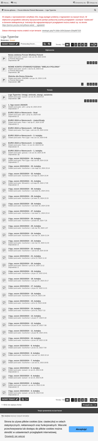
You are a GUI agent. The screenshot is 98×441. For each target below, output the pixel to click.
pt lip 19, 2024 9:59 (34, 114)
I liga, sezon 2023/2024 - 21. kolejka (24, 256)
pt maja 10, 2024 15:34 (40, 176)
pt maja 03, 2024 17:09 (39, 183)
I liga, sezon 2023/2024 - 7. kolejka (24, 360)
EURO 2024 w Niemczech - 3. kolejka (25, 135)
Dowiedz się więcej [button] (15, 436)
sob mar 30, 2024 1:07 (40, 228)
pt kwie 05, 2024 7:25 (39, 220)
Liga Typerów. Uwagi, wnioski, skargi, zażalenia (30, 95)
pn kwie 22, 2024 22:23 (40, 198)
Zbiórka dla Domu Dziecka (20, 76)
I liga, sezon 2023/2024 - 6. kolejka (24, 376)
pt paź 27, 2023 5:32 (39, 318)
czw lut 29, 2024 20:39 (40, 251)
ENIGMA (25, 78)
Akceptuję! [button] (81, 429)
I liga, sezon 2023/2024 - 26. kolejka (24, 218)
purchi (24, 69)
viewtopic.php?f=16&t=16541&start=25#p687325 (61, 31)
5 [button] (85, 44)
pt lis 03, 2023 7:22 (38, 310)
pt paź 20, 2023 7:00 (39, 325)
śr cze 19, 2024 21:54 (35, 145)
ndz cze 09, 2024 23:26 (39, 160)
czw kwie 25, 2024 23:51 (40, 191)
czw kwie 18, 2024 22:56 (40, 206)
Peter (24, 122)
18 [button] (92, 44)
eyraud (24, 57)
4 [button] (82, 44)
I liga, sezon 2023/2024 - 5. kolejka (24, 368)
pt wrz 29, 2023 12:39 (39, 340)
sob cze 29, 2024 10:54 (39, 130)
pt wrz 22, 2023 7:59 (39, 348)
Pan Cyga (25, 130)
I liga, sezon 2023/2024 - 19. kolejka (24, 271)
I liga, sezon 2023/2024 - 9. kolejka (24, 346)
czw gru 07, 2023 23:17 (40, 281)
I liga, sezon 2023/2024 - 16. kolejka (24, 293)
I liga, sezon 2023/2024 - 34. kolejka (24, 158)
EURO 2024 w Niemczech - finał (22, 112)
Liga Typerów (9, 36)
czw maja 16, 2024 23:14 (41, 168)
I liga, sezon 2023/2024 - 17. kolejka (24, 286)
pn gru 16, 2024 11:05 (38, 78)
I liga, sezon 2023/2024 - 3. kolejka (24, 391)
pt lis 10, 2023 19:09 (39, 303)
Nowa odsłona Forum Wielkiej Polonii (25, 55)
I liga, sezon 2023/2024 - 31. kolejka (24, 181)
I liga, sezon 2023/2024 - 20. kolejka (24, 263)
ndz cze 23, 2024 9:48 (39, 137)
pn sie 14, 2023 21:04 (37, 385)
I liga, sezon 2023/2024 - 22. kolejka (24, 249)
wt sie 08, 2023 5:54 (36, 393)
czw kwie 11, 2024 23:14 (40, 213)
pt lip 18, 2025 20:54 (34, 107)
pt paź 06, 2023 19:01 (39, 333)
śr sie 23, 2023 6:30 (36, 370)
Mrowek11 (26, 183)
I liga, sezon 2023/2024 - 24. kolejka (24, 233)
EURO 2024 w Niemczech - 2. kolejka (25, 143)
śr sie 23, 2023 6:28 (36, 378)
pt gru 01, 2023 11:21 (39, 288)
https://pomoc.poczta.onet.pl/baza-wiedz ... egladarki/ (23, 25)
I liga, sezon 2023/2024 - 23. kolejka (24, 241)
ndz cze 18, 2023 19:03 (37, 57)
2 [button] (75, 44)
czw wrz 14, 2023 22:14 (40, 355)
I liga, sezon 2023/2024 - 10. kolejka (24, 338)
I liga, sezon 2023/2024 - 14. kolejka (24, 308)
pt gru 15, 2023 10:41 (39, 273)
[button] (67, 44)
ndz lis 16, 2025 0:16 (35, 69)
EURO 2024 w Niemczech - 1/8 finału (25, 128)
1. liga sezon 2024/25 (18, 105)
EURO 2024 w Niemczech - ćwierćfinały (26, 120)
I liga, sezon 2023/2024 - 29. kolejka (24, 196)
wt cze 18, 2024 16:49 (37, 153)
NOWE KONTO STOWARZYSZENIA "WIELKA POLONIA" (34, 67)
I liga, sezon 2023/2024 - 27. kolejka (24, 211)
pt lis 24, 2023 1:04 (38, 295)
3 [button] (79, 44)
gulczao (25, 153)
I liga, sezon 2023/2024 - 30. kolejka (24, 189)
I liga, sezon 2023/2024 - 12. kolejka (24, 323)
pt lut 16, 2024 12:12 (36, 265)
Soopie (12, 40)
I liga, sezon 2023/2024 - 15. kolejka (24, 301)
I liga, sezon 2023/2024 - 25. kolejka (24, 226)
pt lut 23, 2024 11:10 (39, 258)
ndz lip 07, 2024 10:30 (36, 122)
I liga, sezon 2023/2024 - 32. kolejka (24, 174)
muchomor (26, 168)
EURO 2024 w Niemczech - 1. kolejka (25, 151)
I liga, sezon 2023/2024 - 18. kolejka (24, 279)
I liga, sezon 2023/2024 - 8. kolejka (24, 353)
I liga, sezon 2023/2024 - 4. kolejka (24, 383)
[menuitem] (14, 2)
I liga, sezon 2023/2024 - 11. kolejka (24, 331)
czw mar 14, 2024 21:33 (40, 243)
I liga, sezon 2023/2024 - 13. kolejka (24, 316)
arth (23, 107)
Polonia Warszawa (16, 59)
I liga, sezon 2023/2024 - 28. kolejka (24, 204)
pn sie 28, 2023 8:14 (36, 97)
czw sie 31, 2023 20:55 (40, 362)
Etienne (25, 265)
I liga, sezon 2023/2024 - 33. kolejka (24, 166)
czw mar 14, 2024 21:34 (40, 235)
